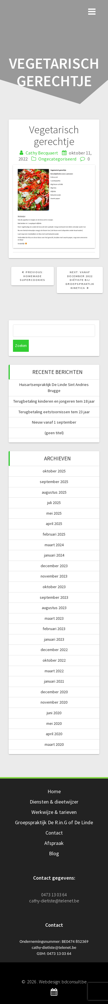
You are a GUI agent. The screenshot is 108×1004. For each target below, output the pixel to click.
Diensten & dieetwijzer (54, 801)
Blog (54, 853)
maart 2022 (54, 670)
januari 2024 (54, 555)
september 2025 (54, 481)
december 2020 (54, 691)
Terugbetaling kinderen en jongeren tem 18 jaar (54, 401)
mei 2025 (54, 513)
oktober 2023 (54, 586)
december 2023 (54, 565)
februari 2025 (54, 534)
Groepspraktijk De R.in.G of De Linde (54, 822)
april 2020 (54, 733)
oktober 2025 (54, 471)
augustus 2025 (54, 492)
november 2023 (54, 576)
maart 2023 (54, 618)
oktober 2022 (54, 660)
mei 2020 (54, 723)
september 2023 (54, 597)
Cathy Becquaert (42, 153)
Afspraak (54, 843)
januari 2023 (54, 639)
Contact (54, 832)
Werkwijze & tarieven (54, 812)
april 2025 (54, 523)
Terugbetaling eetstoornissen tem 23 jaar (54, 411)
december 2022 (54, 649)
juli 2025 (54, 502)
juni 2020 (54, 712)
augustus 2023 (54, 607)
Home (54, 791)
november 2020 (54, 702)
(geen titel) (54, 432)
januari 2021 (54, 681)
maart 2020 (54, 744)
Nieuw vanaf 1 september (54, 422)
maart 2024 (54, 544)
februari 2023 (54, 628)
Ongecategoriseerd (57, 159)
